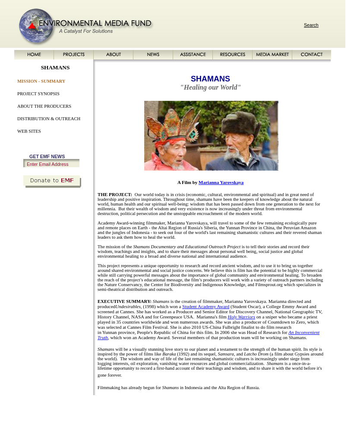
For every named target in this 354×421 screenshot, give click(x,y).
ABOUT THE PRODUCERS (44, 106)
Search (311, 25)
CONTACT (238, 405)
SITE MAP (263, 405)
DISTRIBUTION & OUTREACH (48, 118)
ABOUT (101, 405)
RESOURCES (175, 405)
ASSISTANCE (143, 405)
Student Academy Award (205, 306)
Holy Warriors (241, 316)
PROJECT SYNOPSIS (38, 93)
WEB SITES (29, 131)
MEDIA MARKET (208, 405)
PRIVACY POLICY (295, 405)
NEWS (120, 405)
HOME (57, 405)
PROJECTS (78, 405)
